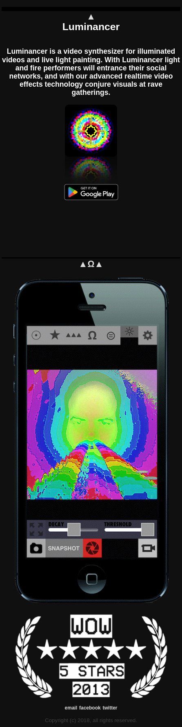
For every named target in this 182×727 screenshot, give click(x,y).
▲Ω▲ (91, 264)
